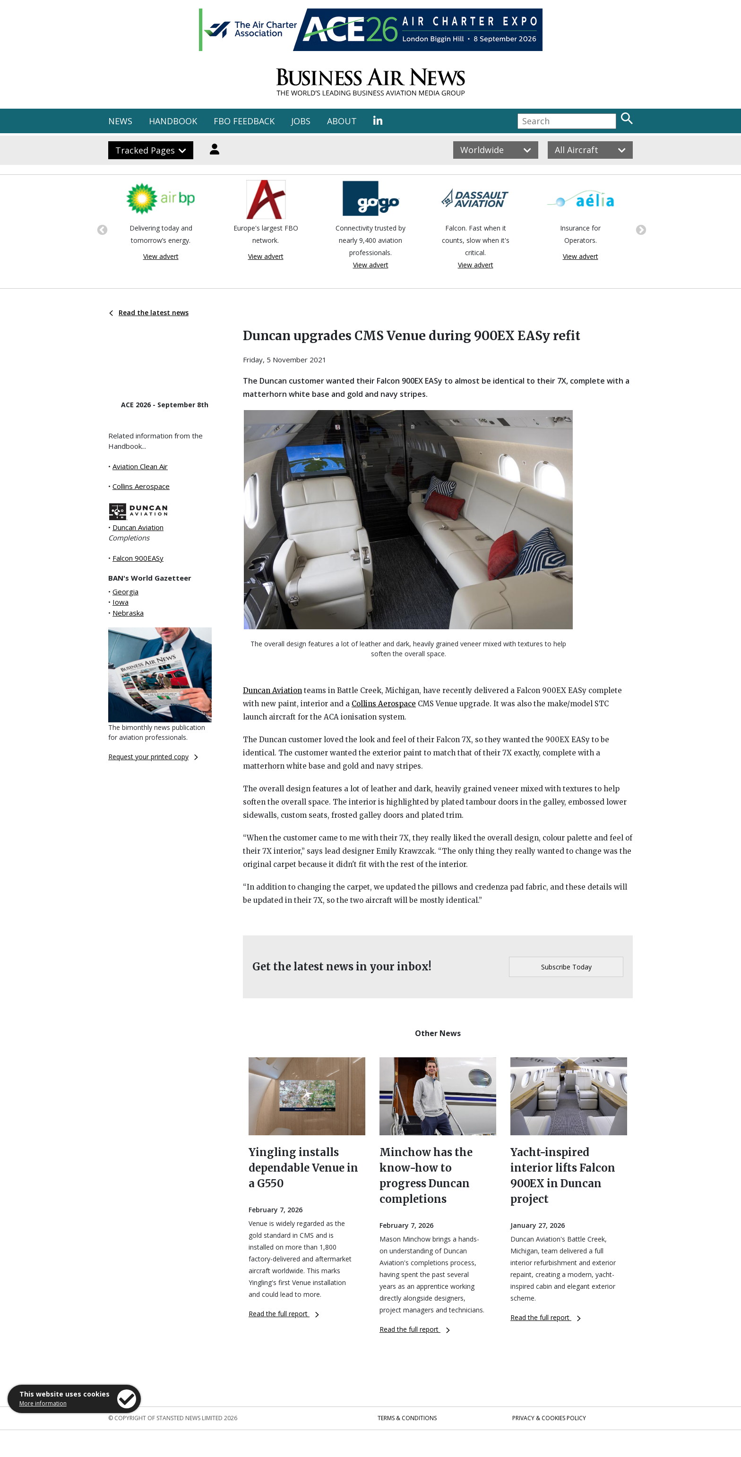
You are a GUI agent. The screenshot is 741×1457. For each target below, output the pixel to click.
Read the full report (284, 1313)
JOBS (300, 121)
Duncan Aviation (138, 527)
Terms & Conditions (407, 1418)
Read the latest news (149, 312)
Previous (101, 229)
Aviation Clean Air (140, 466)
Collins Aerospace (141, 486)
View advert (161, 256)
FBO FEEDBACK (244, 121)
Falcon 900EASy (138, 558)
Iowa (120, 602)
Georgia (125, 591)
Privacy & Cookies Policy (549, 1418)
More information (43, 1403)
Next (640, 229)
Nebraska (128, 612)
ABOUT (342, 121)
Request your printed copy (153, 756)
